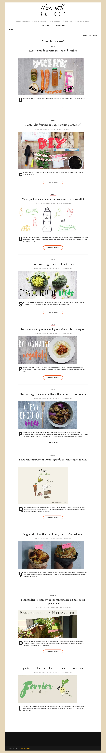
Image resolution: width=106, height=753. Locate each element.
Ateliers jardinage (60, 25)
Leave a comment (67, 268)
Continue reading (52, 108)
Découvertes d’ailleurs (82, 21)
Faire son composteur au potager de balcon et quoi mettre (53, 459)
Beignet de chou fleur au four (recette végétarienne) (53, 534)
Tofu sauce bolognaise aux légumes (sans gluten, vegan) (53, 329)
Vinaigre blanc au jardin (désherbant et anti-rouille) (53, 199)
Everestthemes (25, 748)
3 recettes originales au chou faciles (53, 264)
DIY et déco (68, 21)
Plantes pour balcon (23, 21)
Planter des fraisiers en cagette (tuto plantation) (53, 124)
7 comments (67, 203)
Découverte (53, 595)
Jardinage (53, 120)
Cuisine (53, 46)
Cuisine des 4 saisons (55, 21)
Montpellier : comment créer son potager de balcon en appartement (53, 601)
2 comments (67, 538)
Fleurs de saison (45, 25)
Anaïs (60, 55)
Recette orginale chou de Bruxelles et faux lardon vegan (53, 394)
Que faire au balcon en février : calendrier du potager (53, 668)
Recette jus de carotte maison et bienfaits (53, 50)
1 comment (67, 55)
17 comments (67, 129)
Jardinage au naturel (39, 21)
